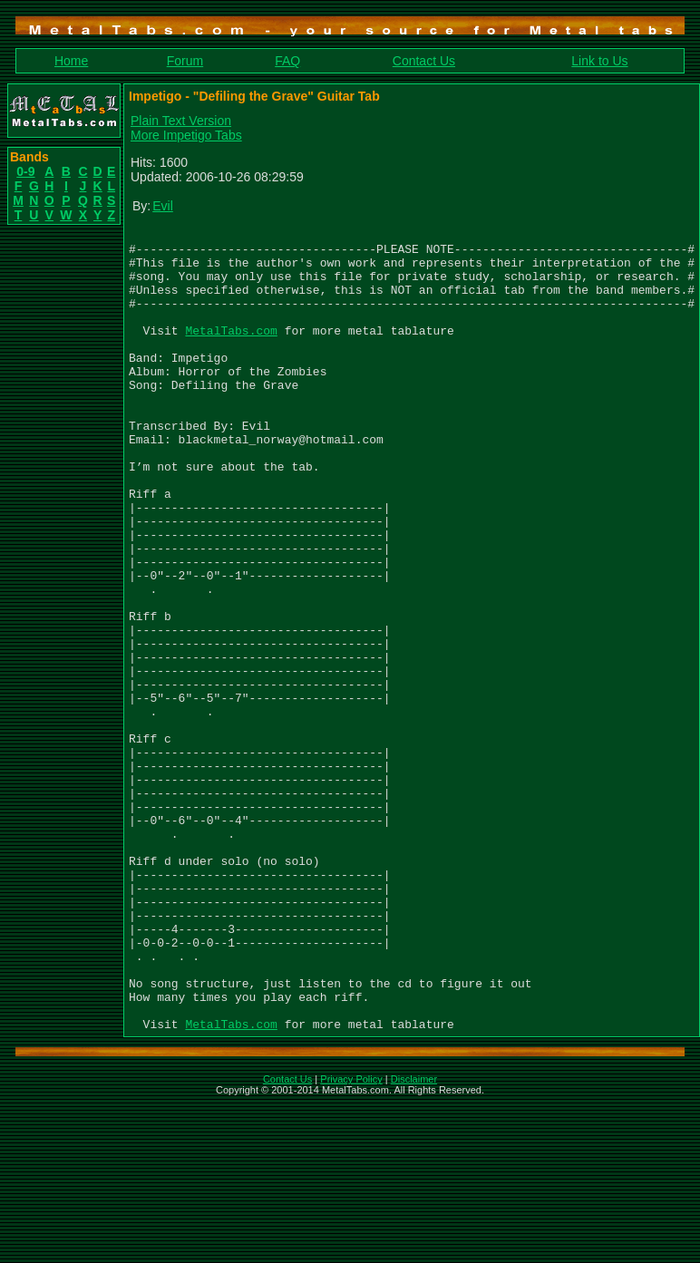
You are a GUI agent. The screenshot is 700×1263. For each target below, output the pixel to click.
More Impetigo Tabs (186, 135)
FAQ (287, 60)
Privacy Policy (351, 1239)
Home (71, 60)
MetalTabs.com (231, 352)
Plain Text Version (181, 120)
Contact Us (424, 60)
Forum (185, 60)
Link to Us (599, 60)
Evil (162, 206)
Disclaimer (414, 1239)
